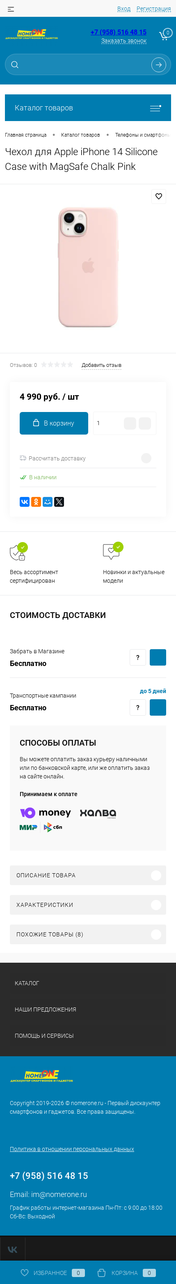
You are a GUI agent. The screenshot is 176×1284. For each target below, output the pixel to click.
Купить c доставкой (158, 657)
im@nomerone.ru (59, 1194)
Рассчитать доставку (53, 458)
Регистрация (154, 8)
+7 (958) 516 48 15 (118, 32)
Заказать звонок (123, 40)
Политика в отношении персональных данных (72, 1149)
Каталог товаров (88, 107)
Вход (123, 8)
